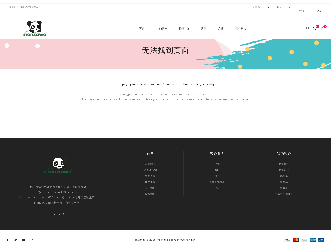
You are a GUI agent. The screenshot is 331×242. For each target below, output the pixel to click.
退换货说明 (150, 162)
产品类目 (162, 21)
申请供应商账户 (284, 186)
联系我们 (240, 21)
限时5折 (184, 21)
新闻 (217, 162)
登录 (322, 7)
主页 (142, 21)
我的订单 (284, 162)
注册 (310, 7)
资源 (221, 21)
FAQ (217, 180)
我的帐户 (284, 156)
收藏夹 (284, 180)
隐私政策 (150, 168)
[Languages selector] (293, 7)
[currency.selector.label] (271, 7)
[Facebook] (8, 232)
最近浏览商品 (217, 174)
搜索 (217, 156)
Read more (58, 206)
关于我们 (150, 180)
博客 (217, 168)
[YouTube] (24, 232)
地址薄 (284, 168)
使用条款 (150, 174)
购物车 (284, 174)
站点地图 (150, 156)
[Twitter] (16, 232)
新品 (203, 21)
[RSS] (32, 232)
